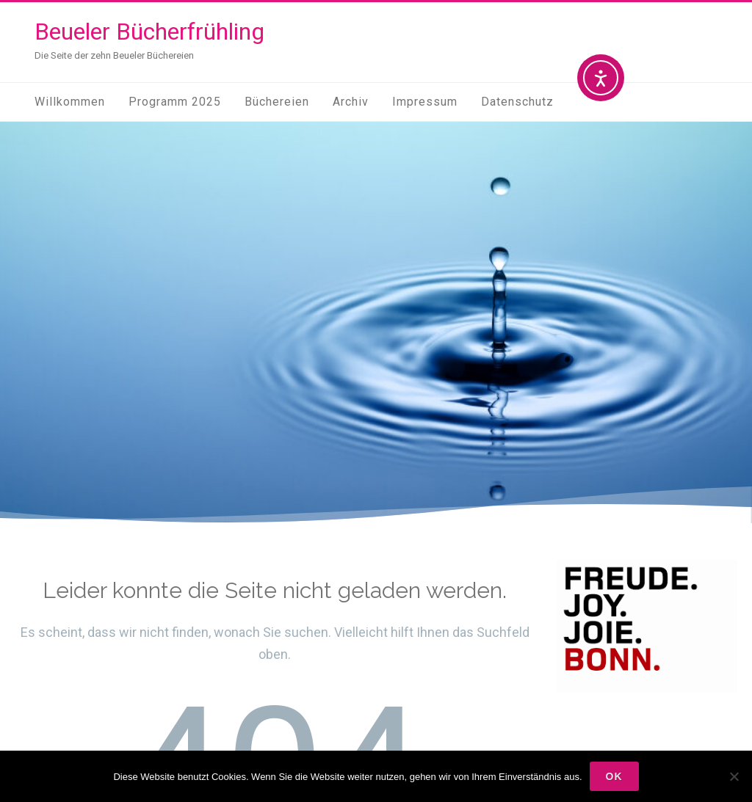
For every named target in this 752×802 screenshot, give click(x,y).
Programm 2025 (175, 102)
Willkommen (70, 102)
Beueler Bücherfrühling (149, 31)
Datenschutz (517, 102)
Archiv (351, 102)
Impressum (425, 102)
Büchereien (277, 102)
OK (614, 776)
